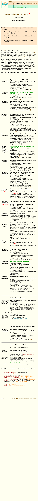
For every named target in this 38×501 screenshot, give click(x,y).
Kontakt (35, 3)
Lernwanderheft (32, 278)
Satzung (32, 3)
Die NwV (14, 4)
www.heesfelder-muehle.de (19, 385)
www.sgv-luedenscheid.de (27, 376)
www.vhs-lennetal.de (24, 375)
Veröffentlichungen (26, 3)
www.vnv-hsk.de (12, 384)
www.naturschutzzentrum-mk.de (11, 373)
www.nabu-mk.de (13, 383)
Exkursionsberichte (22, 7)
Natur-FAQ (16, 7)
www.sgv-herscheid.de (24, 377)
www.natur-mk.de (31, 379)
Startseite (26, 57)
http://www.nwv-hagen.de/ (21, 381)
